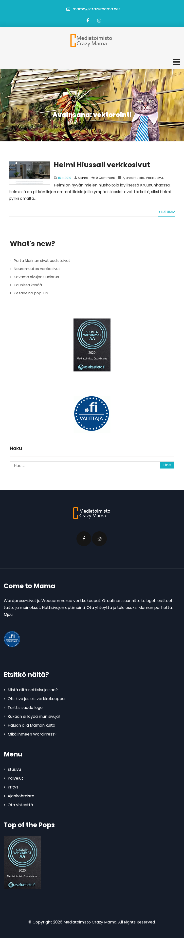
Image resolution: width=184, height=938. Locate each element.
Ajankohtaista (133, 178)
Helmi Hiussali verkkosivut (102, 165)
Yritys (13, 787)
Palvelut (15, 778)
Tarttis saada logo (25, 707)
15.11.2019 (64, 178)
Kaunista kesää (28, 284)
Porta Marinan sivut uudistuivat (42, 260)
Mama (83, 178)
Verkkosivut (155, 178)
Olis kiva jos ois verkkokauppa (36, 699)
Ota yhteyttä (20, 805)
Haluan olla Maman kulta (31, 725)
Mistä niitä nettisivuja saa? (33, 690)
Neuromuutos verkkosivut (37, 268)
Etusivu (14, 769)
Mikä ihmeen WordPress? (32, 734)
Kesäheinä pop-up (31, 293)
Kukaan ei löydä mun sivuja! (34, 716)
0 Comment (105, 178)
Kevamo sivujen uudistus (36, 276)
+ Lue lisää (166, 212)
